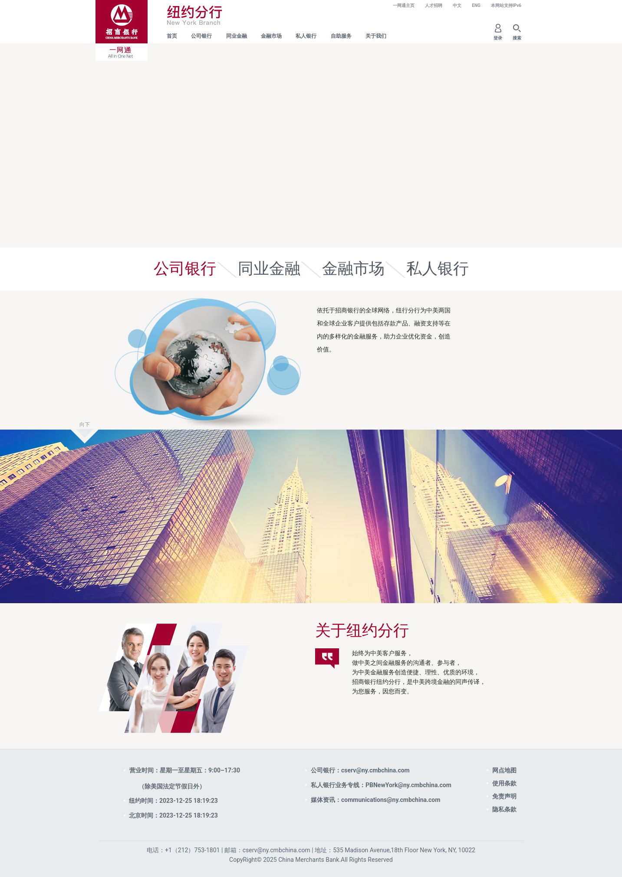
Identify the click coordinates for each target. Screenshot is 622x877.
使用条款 (504, 783)
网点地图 (504, 770)
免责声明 (504, 796)
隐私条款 (504, 809)
